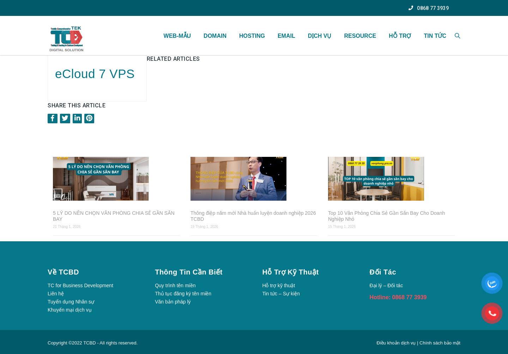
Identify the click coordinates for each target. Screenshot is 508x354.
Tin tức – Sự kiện (281, 293)
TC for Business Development (80, 285)
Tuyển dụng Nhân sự (71, 302)
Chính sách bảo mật (439, 343)
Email (286, 36)
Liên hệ (56, 293)
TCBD (89, 343)
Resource (360, 36)
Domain (215, 36)
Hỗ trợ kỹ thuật (278, 285)
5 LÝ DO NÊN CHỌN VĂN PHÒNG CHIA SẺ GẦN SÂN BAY (114, 216)
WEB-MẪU (177, 36)
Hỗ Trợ (400, 36)
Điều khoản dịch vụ (396, 343)
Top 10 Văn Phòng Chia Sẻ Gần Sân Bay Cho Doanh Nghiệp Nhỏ (386, 216)
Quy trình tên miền (175, 285)
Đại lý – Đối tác (386, 285)
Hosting (252, 36)
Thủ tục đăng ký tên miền (183, 293)
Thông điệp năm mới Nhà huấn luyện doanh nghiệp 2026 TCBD (253, 216)
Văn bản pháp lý (172, 302)
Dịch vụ (320, 36)
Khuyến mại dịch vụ (70, 310)
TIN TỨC (435, 36)
